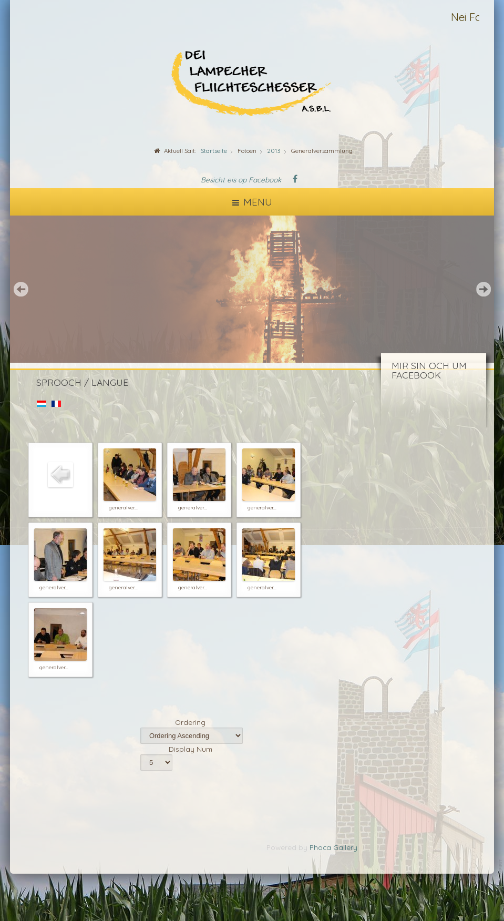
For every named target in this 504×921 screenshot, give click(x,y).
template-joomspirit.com (501, 884)
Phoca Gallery (333, 847)
